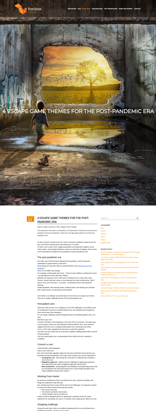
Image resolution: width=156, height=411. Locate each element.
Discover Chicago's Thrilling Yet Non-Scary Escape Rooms (120, 288)
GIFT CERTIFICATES (110, 9)
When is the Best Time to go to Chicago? (114, 296)
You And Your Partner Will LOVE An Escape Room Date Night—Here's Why (119, 258)
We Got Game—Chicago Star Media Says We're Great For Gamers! (120, 269)
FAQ (79, 9)
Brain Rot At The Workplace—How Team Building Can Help (119, 279)
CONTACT (137, 9)
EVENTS (103, 234)
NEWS (103, 237)
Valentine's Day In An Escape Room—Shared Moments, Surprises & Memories (119, 274)
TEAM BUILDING (97, 9)
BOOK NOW (86, 9)
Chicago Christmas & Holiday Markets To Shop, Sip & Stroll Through (118, 284)
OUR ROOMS (72, 9)
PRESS (103, 240)
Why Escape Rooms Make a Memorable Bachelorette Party (119, 292)
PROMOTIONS (105, 243)
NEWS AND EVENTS (125, 9)
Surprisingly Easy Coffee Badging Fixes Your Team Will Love (119, 263)
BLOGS (103, 231)
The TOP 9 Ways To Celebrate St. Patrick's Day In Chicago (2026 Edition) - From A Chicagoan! (120, 253)
